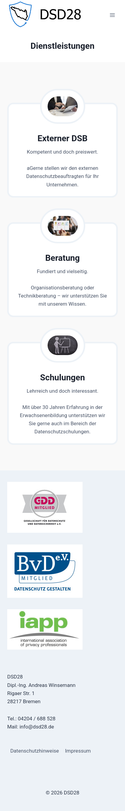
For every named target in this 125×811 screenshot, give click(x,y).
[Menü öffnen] (112, 15)
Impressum (78, 751)
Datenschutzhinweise (34, 751)
